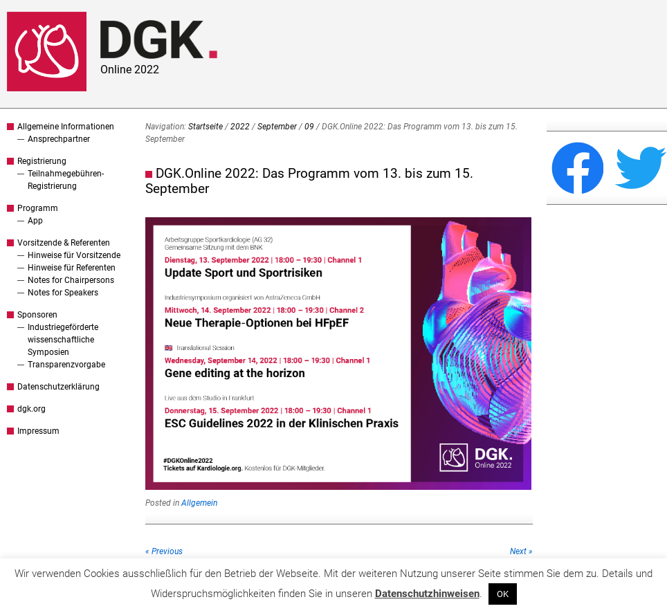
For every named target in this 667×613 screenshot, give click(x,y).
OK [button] (503, 594)
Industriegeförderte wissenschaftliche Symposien (63, 339)
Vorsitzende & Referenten (63, 243)
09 (309, 126)
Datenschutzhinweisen (427, 593)
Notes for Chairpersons (71, 280)
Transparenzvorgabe (66, 364)
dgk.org (31, 409)
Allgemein (199, 503)
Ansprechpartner (59, 139)
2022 (240, 126)
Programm (37, 208)
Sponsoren (37, 315)
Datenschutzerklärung (58, 387)
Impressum (38, 431)
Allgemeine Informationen (65, 126)
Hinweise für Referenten (72, 268)
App (35, 221)
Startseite (205, 126)
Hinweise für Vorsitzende (74, 255)
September (277, 126)
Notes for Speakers (63, 293)
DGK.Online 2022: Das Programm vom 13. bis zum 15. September (309, 180)
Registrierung (41, 161)
